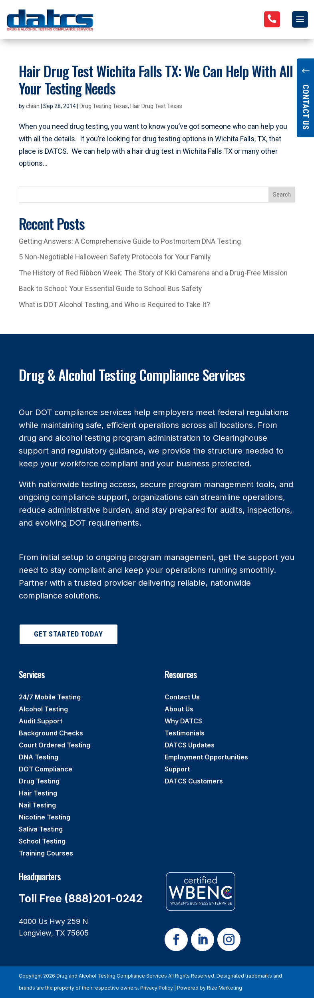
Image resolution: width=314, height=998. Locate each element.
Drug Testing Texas (103, 106)
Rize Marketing (224, 988)
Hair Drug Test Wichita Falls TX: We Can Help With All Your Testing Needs (156, 79)
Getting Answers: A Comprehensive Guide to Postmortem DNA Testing (130, 241)
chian (33, 106)
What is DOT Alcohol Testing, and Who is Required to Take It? (114, 304)
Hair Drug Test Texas (156, 106)
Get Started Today (68, 634)
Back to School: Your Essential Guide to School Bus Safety (110, 288)
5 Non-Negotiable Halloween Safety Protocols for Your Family (115, 257)
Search (282, 194)
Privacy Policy (156, 988)
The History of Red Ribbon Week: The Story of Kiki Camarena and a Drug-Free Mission (153, 273)
